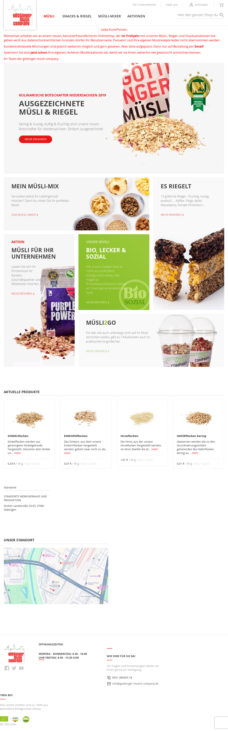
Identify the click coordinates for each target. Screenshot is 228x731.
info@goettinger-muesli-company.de (135, 683)
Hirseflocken (129, 436)
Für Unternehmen (144, 4)
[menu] (96, 16)
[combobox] (200, 15)
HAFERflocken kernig (191, 436)
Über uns (172, 4)
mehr (17, 453)
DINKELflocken (18, 436)
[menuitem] (49, 16)
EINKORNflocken (76, 436)
